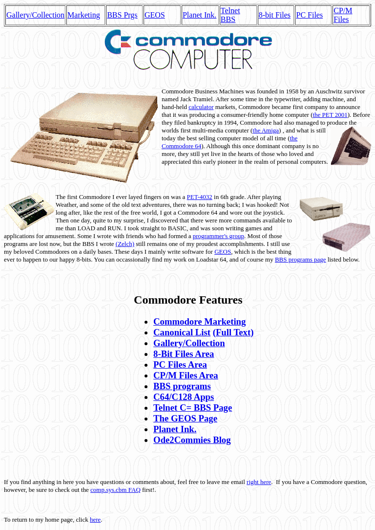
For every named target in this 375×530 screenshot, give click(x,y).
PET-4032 (199, 196)
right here (259, 482)
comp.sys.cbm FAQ (115, 489)
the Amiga (265, 130)
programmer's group (218, 236)
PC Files (309, 15)
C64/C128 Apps (183, 397)
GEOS (155, 15)
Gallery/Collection (35, 15)
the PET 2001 (329, 114)
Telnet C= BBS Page (192, 407)
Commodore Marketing (199, 321)
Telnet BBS (230, 14)
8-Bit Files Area (183, 354)
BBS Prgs (122, 15)
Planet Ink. (199, 15)
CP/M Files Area (185, 375)
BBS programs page (300, 259)
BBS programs (182, 386)
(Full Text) (233, 332)
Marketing (83, 15)
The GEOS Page (185, 418)
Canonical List (181, 332)
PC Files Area (180, 364)
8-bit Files (275, 15)
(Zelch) (125, 243)
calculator (200, 106)
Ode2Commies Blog (191, 440)
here (95, 519)
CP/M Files (342, 14)
